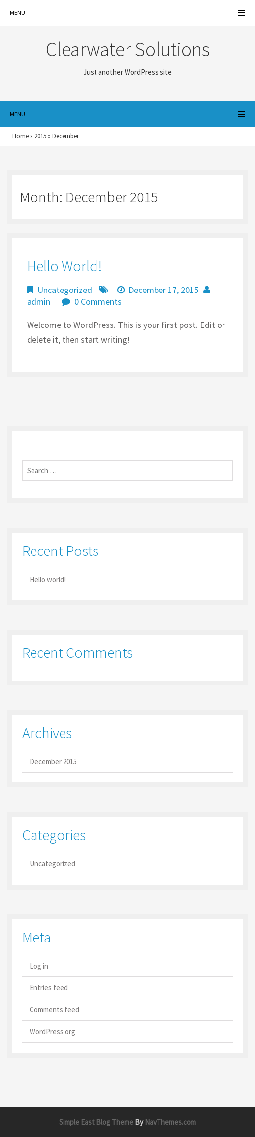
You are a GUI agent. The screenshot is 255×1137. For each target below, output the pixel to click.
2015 (40, 136)
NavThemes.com (170, 1122)
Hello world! (64, 266)
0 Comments (98, 301)
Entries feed (49, 987)
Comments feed (54, 1009)
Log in (39, 966)
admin (38, 301)
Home (20, 136)
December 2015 (53, 761)
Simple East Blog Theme (96, 1122)
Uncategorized (64, 289)
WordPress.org (52, 1031)
